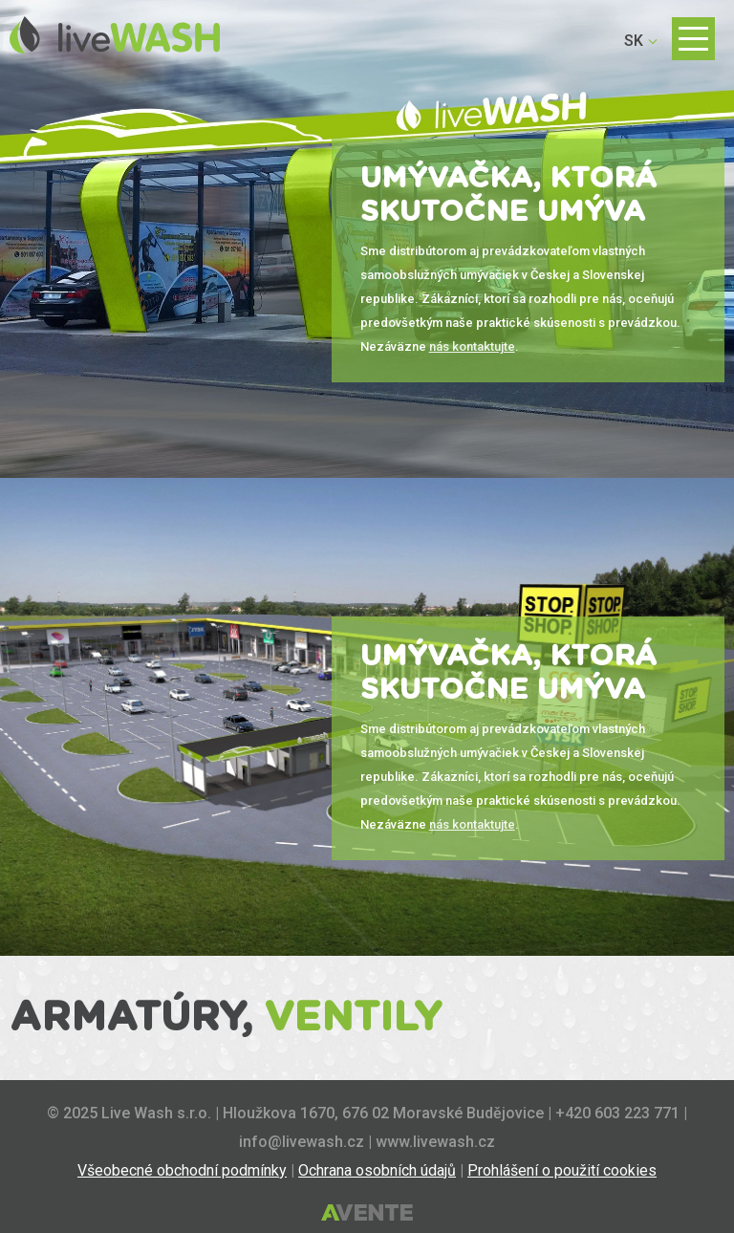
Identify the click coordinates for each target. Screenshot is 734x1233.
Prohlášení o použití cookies (562, 1170)
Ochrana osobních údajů (377, 1170)
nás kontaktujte (472, 346)
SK (633, 41)
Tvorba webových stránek (367, 1213)
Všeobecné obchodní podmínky (182, 1170)
